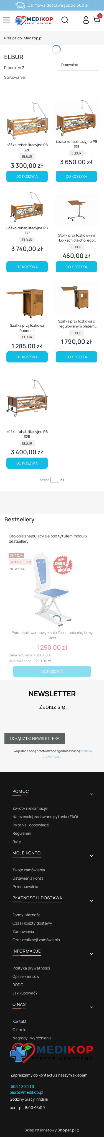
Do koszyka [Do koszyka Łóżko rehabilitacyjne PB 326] (27, 176)
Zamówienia (23, 931)
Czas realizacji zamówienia (36, 939)
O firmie (19, 1029)
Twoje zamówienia (28, 869)
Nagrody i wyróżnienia (32, 1037)
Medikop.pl (23, 37)
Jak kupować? (24, 993)
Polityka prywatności (31, 968)
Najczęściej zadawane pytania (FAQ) (45, 816)
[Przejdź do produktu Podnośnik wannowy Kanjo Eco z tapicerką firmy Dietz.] (52, 589)
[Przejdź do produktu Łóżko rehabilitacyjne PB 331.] (77, 118)
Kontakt (19, 1021)
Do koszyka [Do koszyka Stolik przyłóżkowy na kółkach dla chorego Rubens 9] (76, 266)
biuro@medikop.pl (26, 1092)
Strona (44, 480)
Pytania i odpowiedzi (30, 825)
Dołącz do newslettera (34, 738)
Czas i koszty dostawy (32, 923)
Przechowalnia (25, 886)
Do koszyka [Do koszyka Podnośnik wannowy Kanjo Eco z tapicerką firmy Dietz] (52, 671)
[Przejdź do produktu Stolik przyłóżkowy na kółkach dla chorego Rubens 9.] (77, 209)
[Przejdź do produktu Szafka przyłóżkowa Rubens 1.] (27, 300)
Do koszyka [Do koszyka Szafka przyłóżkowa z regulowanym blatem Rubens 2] (76, 357)
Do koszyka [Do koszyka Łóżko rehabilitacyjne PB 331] (76, 176)
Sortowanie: (15, 77)
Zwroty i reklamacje (29, 808)
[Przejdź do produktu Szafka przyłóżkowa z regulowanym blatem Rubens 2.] (77, 298)
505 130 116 (23, 1086)
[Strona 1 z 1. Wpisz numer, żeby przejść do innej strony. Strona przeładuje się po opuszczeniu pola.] (54, 480)
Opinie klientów (25, 976)
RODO (17, 984)
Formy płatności (26, 914)
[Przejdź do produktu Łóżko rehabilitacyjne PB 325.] (27, 398)
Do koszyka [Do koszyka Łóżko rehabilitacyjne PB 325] (27, 462)
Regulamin (21, 833)
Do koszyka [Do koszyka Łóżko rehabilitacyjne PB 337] (27, 266)
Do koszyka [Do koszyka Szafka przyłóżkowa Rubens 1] (27, 357)
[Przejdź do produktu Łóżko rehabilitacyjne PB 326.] (27, 119)
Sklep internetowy (50, 1130)
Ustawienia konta (28, 878)
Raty (16, 841)
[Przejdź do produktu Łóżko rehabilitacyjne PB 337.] (27, 206)
